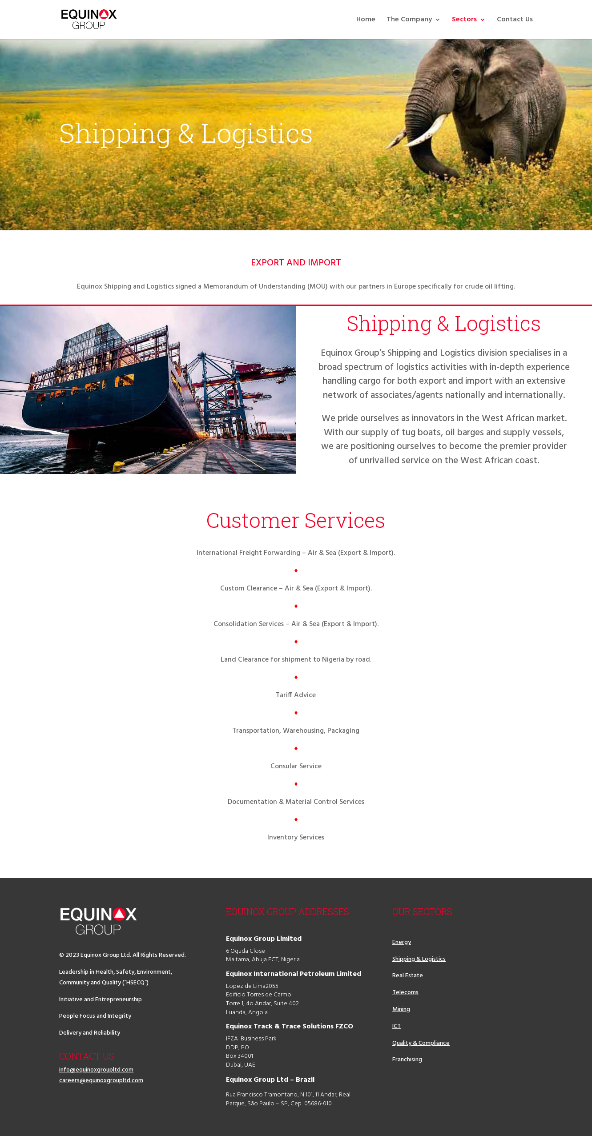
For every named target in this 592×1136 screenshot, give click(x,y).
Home (365, 20)
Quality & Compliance (421, 1043)
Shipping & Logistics (419, 959)
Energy (401, 942)
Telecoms (405, 992)
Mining (401, 1009)
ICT (396, 1026)
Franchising (407, 1060)
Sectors (464, 20)
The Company (409, 20)
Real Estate (407, 976)
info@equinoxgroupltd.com (96, 1070)
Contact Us (515, 20)
